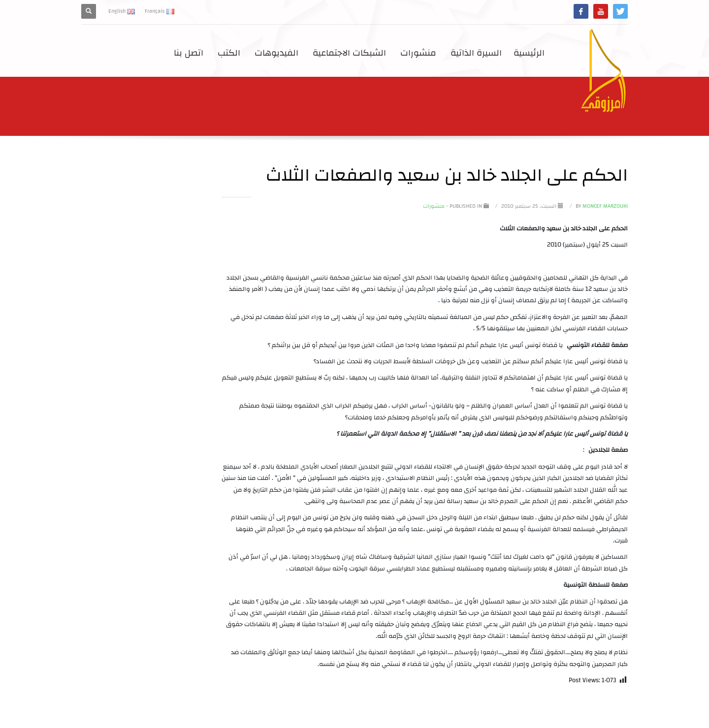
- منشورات (435, 206)
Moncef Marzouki (601, 206)
